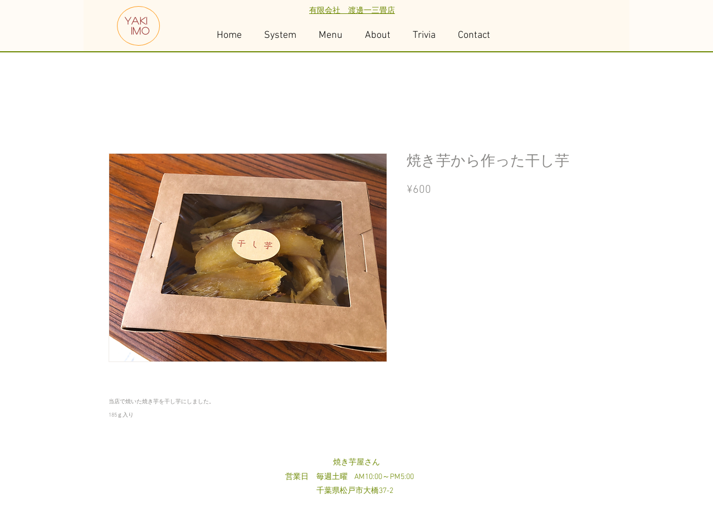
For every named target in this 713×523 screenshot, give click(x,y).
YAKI (136, 21)
